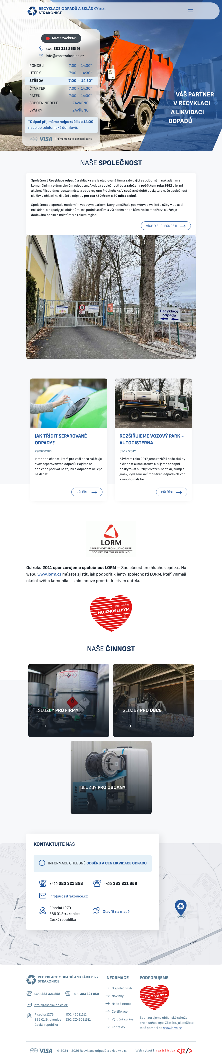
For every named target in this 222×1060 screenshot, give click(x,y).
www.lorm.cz (49, 574)
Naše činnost (121, 1004)
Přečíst (86, 493)
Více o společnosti (166, 226)
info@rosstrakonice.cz (65, 56)
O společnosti (122, 988)
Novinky (118, 996)
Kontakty (118, 1027)
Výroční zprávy (123, 1019)
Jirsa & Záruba (165, 1050)
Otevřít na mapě (116, 911)
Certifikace (120, 1011)
